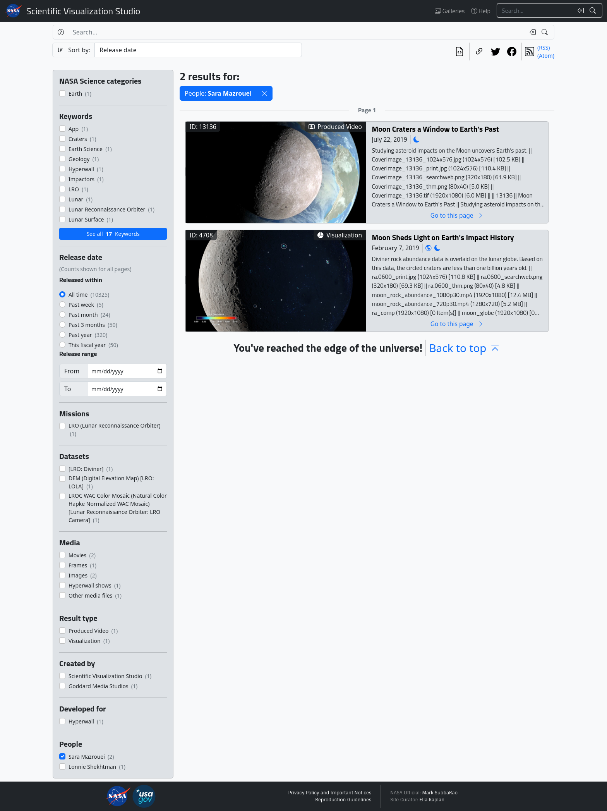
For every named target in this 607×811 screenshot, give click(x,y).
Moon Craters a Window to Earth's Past (435, 128)
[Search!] (593, 10)
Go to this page (457, 215)
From (71, 371)
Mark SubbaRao (440, 793)
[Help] (61, 32)
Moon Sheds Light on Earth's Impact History (443, 237)
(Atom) (545, 55)
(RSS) (543, 47)
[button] (264, 93)
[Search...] (535, 10)
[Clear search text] (579, 10)
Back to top (464, 347)
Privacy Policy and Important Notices (329, 793)
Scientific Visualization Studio (83, 11)
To (67, 389)
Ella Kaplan (432, 800)
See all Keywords (112, 233)
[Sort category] (198, 50)
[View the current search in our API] (459, 51)
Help (480, 10)
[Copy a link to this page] (479, 51)
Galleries (450, 10)
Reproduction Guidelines (343, 800)
